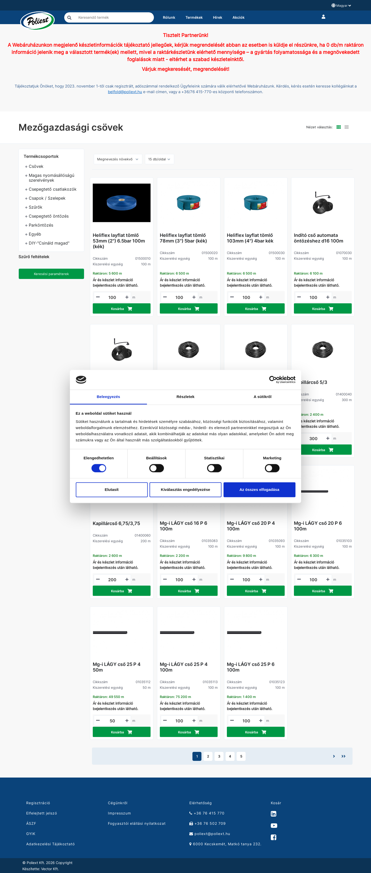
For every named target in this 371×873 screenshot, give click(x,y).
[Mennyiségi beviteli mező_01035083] (179, 580)
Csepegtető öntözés (49, 216)
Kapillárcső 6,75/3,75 (116, 523)
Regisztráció (38, 803)
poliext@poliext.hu (209, 833)
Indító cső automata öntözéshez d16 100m (318, 238)
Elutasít (111, 489)
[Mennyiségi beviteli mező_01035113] (179, 721)
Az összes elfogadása (259, 489)
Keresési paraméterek (51, 274)
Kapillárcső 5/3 (310, 382)
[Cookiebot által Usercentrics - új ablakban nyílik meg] (273, 380)
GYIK (30, 833)
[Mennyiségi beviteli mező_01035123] (246, 721)
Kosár (276, 803)
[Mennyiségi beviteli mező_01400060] (112, 580)
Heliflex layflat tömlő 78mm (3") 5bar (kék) (183, 238)
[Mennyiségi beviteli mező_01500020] (179, 297)
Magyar (341, 5)
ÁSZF (31, 823)
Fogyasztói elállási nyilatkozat (137, 823)
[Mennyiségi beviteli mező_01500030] (246, 297)
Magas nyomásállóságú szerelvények (51, 178)
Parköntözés (41, 225)
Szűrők (35, 207)
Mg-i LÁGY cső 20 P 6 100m (318, 525)
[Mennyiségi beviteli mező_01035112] (112, 721)
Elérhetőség (200, 803)
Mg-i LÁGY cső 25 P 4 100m (184, 667)
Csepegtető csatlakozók (53, 189)
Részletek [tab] (185, 396)
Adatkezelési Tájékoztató (50, 844)
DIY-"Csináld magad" (49, 243)
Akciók (239, 17)
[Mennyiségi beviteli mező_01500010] (112, 297)
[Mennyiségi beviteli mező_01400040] (313, 438)
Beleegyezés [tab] (108, 396)
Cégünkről (117, 803)
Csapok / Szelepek (47, 198)
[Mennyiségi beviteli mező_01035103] (313, 580)
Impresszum (119, 813)
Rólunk (169, 17)
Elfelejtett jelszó (41, 813)
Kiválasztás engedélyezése (185, 489)
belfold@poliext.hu (125, 92)
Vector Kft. (50, 869)
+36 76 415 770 (207, 813)
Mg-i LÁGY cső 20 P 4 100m (251, 525)
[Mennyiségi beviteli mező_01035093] (246, 580)
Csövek (36, 166)
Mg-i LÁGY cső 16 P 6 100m (183, 525)
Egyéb (35, 234)
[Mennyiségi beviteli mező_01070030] (313, 297)
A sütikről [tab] (263, 396)
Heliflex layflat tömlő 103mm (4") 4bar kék (250, 238)
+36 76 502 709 (207, 823)
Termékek (194, 17)
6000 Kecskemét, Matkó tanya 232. (225, 844)
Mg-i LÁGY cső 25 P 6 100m (251, 667)
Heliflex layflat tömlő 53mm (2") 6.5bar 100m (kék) (119, 240)
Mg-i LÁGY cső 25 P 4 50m (117, 667)
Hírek (217, 17)
